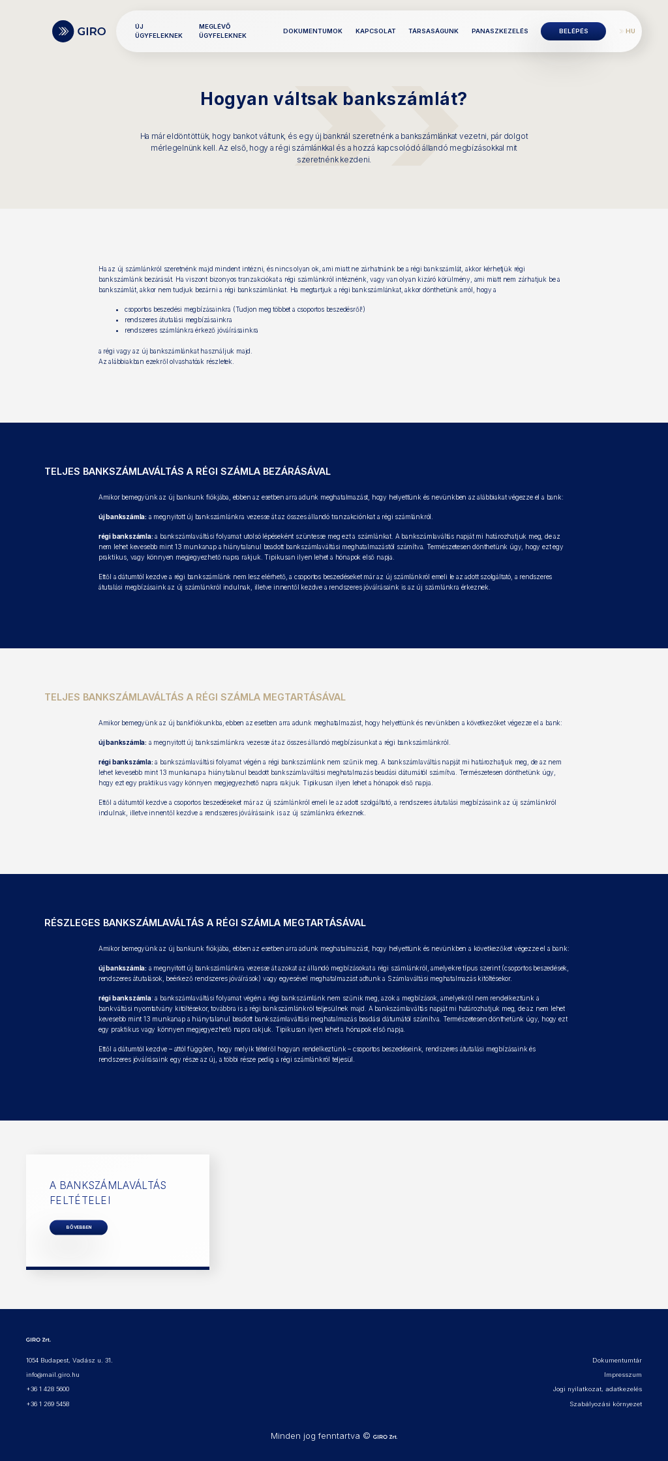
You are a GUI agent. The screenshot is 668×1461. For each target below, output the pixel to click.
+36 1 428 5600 (47, 1389)
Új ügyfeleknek (159, 31)
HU (630, 31)
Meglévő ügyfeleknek (223, 31)
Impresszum (623, 1374)
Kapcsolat (376, 31)
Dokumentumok (312, 31)
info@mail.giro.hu (53, 1374)
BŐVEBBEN (79, 1227)
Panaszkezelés (500, 31)
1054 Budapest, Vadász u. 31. (69, 1360)
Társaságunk (433, 31)
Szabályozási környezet (605, 1404)
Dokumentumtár (617, 1360)
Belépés (573, 31)
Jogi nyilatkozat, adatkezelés (597, 1389)
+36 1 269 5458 (47, 1404)
